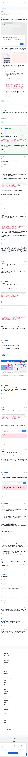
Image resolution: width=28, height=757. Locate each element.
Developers (6, 707)
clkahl (3, 171)
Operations (6, 675)
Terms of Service (20, 755)
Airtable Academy (7, 687)
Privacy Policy (4, 755)
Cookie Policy (14, 753)
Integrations (6, 658)
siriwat (3, 17)
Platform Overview (8, 655)
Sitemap (14, 744)
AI (4, 664)
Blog (5, 722)
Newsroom (6, 727)
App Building (6, 662)
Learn (5, 684)
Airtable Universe (7, 713)
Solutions (6, 669)
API (14, 741)
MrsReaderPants (5, 583)
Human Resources (8, 678)
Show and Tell (4, 8)
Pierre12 (3, 398)
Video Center (6, 691)
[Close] (25, 749)
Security (14, 738)
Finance (5, 682)
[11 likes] (6, 101)
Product (5, 671)
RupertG (3, 595)
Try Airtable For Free (8, 729)
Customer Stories (7, 696)
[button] (1, 2)
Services (6, 704)
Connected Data (7, 667)
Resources (6, 700)
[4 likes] (5, 149)
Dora (3, 156)
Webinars (6, 698)
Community (6, 709)
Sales (5, 680)
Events (5, 689)
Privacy (14, 746)
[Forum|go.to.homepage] (6, 2)
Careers (5, 720)
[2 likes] (5, 122)
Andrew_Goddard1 (5, 243)
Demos (5, 693)
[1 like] (5, 164)
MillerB (3, 203)
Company (6, 715)
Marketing (6, 673)
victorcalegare (4, 574)
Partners (6, 702)
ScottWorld (4, 618)
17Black (3, 213)
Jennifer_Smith (5, 110)
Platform (6, 653)
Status (5, 724)
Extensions (6, 660)
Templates (6, 711)
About (5, 718)
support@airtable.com (5, 622)
